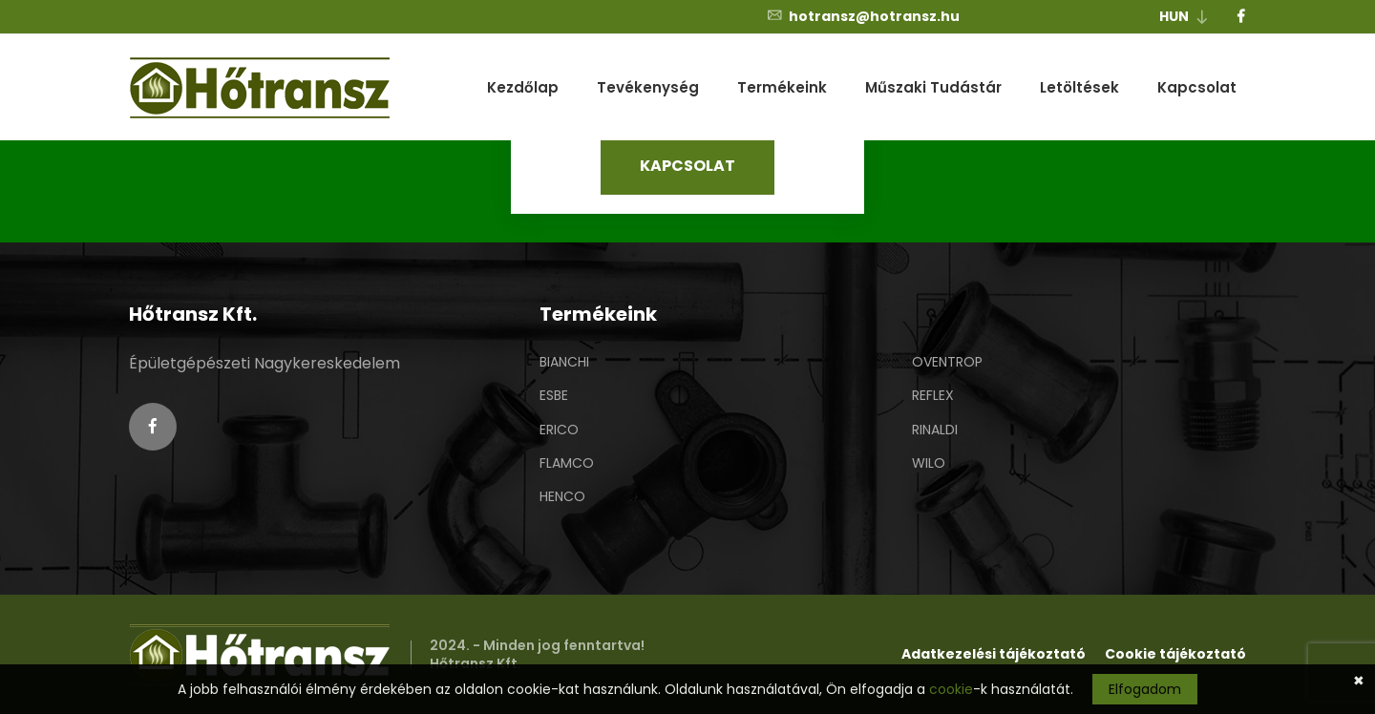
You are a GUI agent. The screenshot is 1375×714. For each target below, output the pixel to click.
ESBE (553, 395)
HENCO (562, 496)
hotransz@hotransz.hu (863, 16)
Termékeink (782, 87)
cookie (951, 689)
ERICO (559, 429)
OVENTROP (947, 361)
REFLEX (933, 395)
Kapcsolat (1197, 87)
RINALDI (935, 429)
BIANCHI (564, 361)
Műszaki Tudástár (933, 87)
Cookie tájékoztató (1175, 653)
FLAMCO (566, 462)
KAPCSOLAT (687, 166)
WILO (928, 462)
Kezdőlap (523, 87)
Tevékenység (648, 87)
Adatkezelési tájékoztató (993, 653)
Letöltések (1079, 87)
